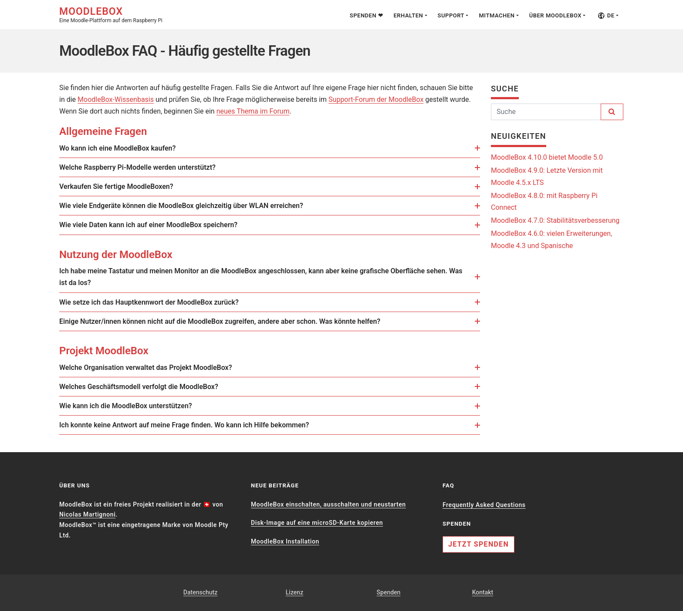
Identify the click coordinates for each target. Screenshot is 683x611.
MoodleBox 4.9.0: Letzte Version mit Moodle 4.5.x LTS (547, 176)
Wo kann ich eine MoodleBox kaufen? (123, 148)
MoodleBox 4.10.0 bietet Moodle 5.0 (547, 157)
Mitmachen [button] (496, 15)
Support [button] (451, 15)
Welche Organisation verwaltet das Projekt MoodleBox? (152, 367)
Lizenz (294, 592)
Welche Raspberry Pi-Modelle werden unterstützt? (143, 167)
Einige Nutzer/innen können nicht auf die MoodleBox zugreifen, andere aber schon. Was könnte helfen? (226, 321)
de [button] (606, 15)
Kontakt (483, 592)
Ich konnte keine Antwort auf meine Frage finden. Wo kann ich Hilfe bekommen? (190, 425)
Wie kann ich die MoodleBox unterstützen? (132, 406)
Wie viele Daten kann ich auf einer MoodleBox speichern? (154, 225)
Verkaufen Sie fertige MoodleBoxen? (122, 186)
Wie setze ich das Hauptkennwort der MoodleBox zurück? (155, 302)
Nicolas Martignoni (87, 514)
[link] (183, 148)
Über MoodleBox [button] (555, 15)
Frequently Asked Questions (484, 504)
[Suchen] (546, 112)
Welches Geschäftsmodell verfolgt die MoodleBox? (145, 387)
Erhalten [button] (408, 15)
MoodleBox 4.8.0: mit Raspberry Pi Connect (544, 201)
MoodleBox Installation (285, 541)
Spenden (389, 592)
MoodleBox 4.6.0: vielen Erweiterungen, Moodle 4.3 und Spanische (551, 239)
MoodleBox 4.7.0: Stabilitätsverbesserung (555, 220)
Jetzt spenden (478, 544)
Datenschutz (200, 592)
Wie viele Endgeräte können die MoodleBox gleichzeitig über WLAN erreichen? (187, 205)
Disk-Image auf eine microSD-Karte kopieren (317, 522)
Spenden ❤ (366, 15)
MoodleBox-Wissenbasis (116, 99)
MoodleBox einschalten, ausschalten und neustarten (328, 504)
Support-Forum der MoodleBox (375, 99)
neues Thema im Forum (253, 111)
